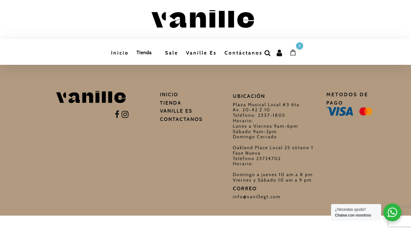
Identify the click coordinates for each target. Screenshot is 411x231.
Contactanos (181, 119)
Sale (171, 53)
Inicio (120, 53)
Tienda (144, 52)
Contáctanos (243, 53)
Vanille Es (201, 53)
